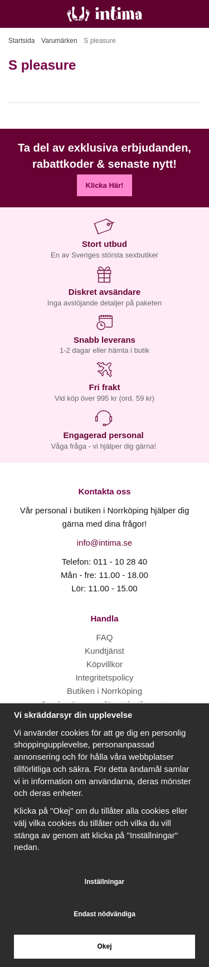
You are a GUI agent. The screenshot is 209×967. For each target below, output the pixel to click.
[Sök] (37, 14)
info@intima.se (104, 542)
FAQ (104, 637)
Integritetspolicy (104, 677)
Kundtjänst (104, 650)
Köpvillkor (104, 664)
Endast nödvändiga (104, 914)
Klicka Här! (105, 185)
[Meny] (12, 14)
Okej (104, 946)
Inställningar (104, 882)
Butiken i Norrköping (104, 691)
